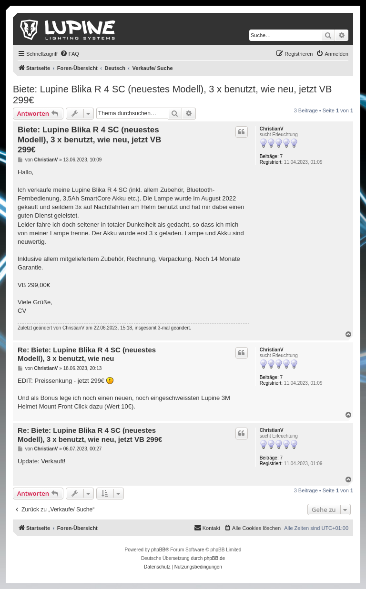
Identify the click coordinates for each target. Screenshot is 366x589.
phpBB (158, 549)
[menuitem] (69, 54)
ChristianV (272, 128)
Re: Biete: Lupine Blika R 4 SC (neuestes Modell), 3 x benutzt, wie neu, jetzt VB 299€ (90, 434)
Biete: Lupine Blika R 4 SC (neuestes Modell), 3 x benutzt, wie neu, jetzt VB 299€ (172, 94)
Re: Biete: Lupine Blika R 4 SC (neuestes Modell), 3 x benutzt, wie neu (87, 354)
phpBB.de (214, 558)
